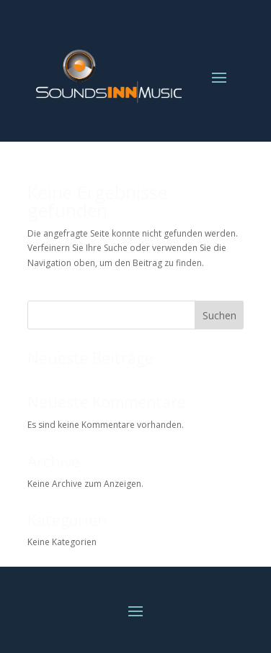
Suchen (219, 315)
